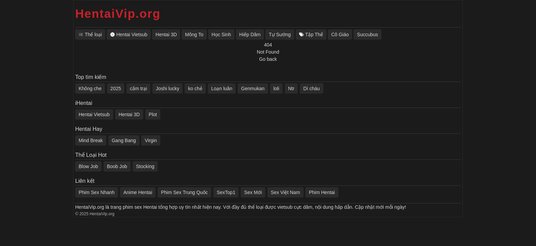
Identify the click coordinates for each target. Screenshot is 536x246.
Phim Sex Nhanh (97, 192)
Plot (153, 114)
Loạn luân (221, 88)
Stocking (145, 166)
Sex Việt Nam (285, 192)
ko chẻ (195, 88)
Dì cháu (311, 88)
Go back (268, 59)
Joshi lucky (167, 88)
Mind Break (91, 140)
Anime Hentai (137, 192)
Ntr (291, 88)
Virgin (151, 140)
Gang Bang (124, 140)
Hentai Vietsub (94, 114)
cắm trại (138, 88)
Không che (90, 88)
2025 (115, 88)
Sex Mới (253, 192)
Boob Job (117, 166)
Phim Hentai (322, 192)
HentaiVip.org (118, 13)
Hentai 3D (129, 114)
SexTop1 (226, 192)
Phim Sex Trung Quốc (184, 192)
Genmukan (252, 88)
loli (276, 88)
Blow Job (88, 166)
